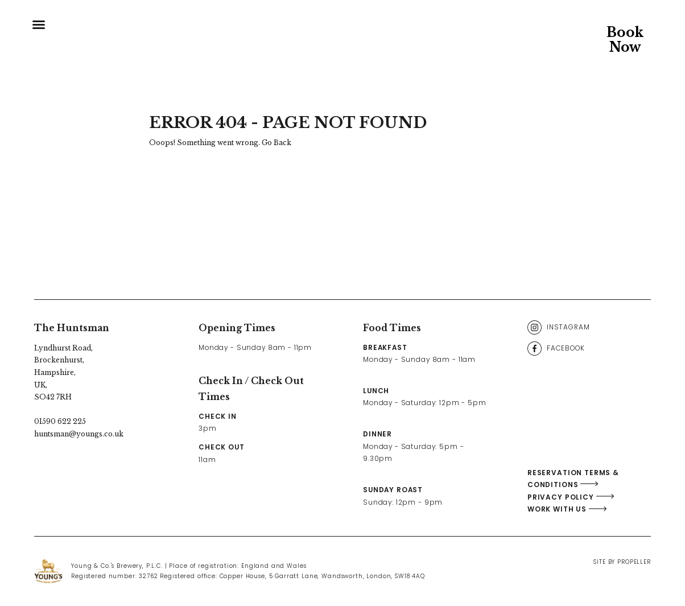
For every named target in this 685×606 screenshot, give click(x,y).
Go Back (276, 142)
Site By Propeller (621, 562)
